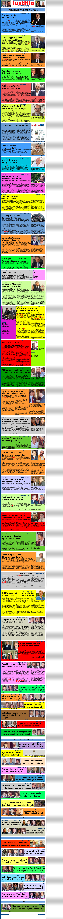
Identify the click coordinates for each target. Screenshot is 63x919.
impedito (19, 74)
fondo (18, 63)
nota (10, 65)
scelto (9, 50)
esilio (6, 59)
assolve (17, 49)
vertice (28, 43)
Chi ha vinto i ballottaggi (35, 277)
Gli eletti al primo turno (35, 275)
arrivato (6, 116)
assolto (17, 508)
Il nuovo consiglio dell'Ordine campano (37, 272)
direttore (28, 110)
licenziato (7, 165)
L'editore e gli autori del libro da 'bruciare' (5, 326)
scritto (25, 62)
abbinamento (21, 25)
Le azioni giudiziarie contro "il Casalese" (5, 328)
